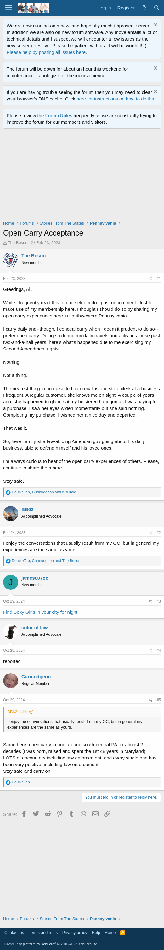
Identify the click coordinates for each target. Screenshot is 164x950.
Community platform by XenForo (51, 944)
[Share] (151, 278)
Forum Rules (58, 115)
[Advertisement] (83, 176)
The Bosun (18, 242)
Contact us (14, 932)
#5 (159, 700)
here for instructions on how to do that (116, 98)
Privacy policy (74, 932)
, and (44, 492)
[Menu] (8, 8)
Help (96, 932)
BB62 (27, 509)
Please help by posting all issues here (46, 52)
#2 (159, 533)
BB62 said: (17, 711)
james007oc (34, 578)
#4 (159, 650)
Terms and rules (43, 932)
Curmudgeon (36, 676)
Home (110, 932)
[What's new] (144, 8)
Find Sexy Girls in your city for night (40, 612)
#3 (159, 601)
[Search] (156, 8)
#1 (159, 278)
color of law (34, 627)
